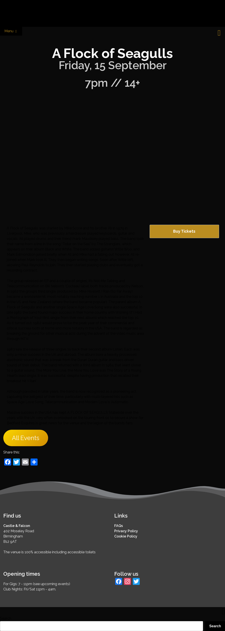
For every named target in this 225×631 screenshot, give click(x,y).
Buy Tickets (184, 231)
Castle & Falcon (16, 526)
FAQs (118, 526)
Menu (11, 31)
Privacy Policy (126, 531)
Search (5, 618)
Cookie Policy (125, 536)
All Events (25, 438)
